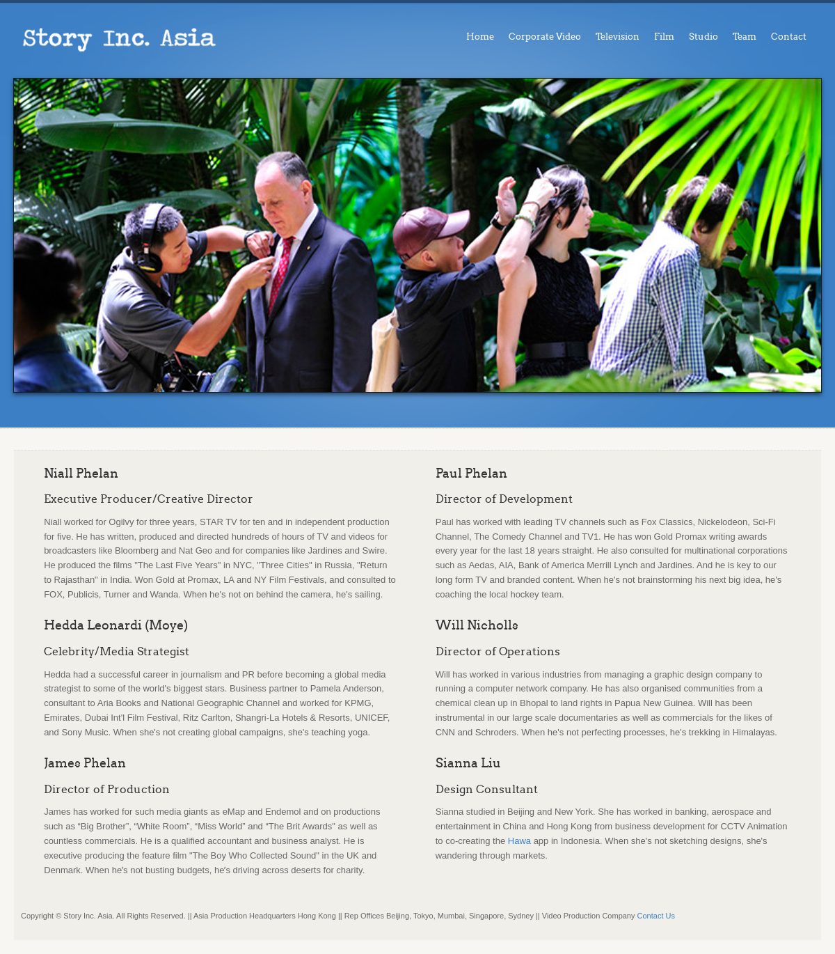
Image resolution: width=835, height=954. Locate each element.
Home (480, 36)
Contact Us (656, 916)
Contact (788, 36)
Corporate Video (545, 36)
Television (617, 36)
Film (664, 36)
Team (744, 36)
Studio (703, 36)
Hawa (519, 841)
